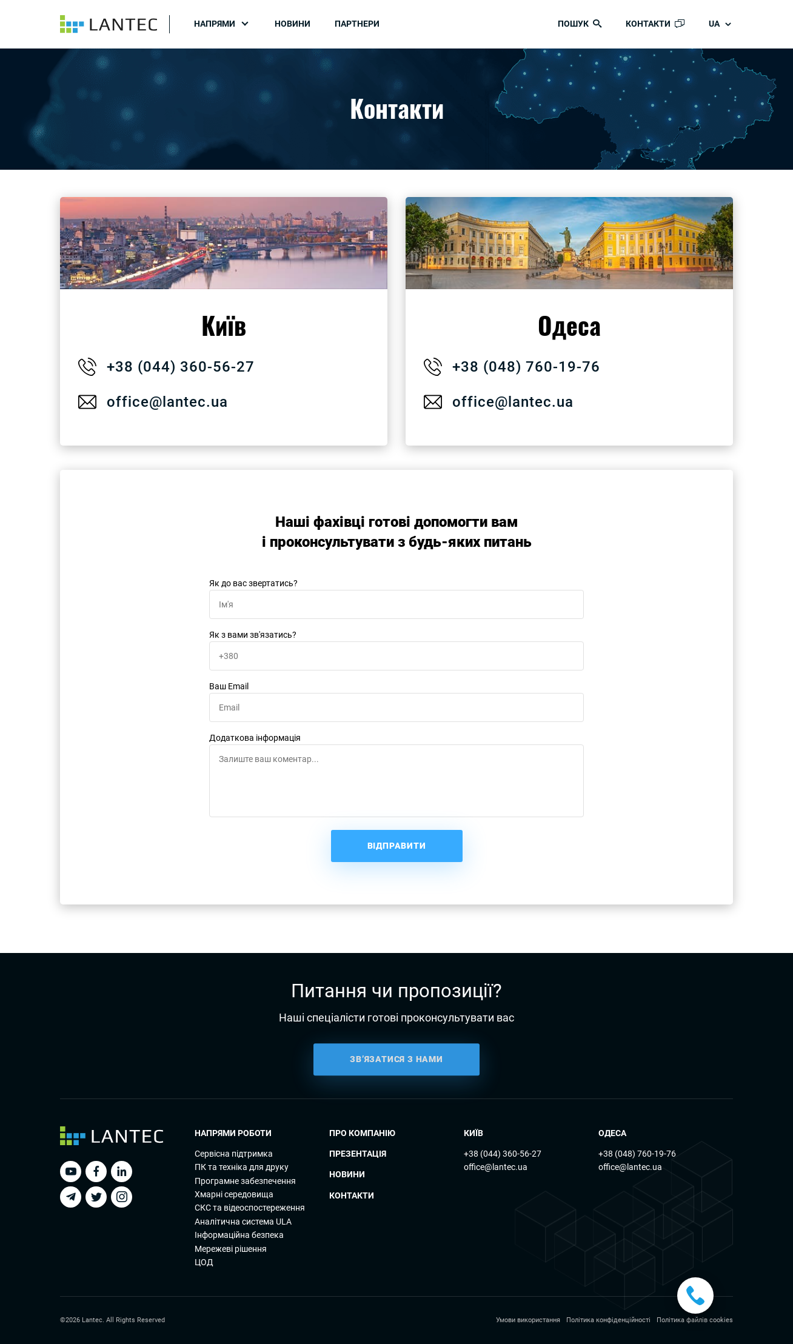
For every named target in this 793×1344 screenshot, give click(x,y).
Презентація (357, 1153)
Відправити (396, 846)
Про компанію (362, 1133)
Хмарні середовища (234, 1194)
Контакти (351, 1195)
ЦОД (204, 1262)
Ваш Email (229, 686)
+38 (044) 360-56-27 (502, 1153)
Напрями (214, 23)
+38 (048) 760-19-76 (637, 1153)
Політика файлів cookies (695, 1320)
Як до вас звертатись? (253, 583)
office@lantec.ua (151, 401)
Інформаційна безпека (239, 1235)
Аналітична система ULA (243, 1221)
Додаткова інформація (255, 738)
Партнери (357, 23)
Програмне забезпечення (245, 1181)
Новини (292, 23)
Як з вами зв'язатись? (252, 635)
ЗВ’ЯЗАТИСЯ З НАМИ (396, 1072)
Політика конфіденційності (608, 1320)
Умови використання (528, 1320)
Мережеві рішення (231, 1249)
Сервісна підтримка (234, 1153)
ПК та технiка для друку (242, 1167)
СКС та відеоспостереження (250, 1207)
